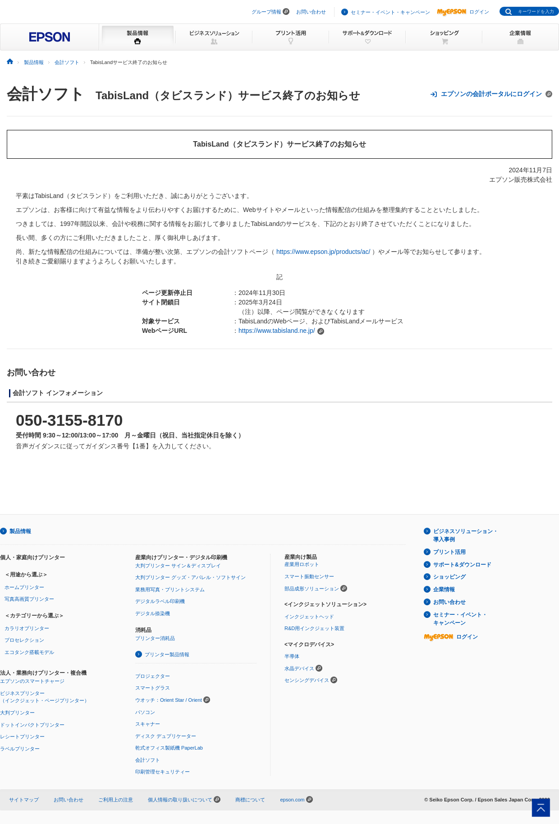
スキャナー (147, 724)
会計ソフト (46, 93)
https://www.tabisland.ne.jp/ (276, 330)
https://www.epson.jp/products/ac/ (323, 251)
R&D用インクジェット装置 (314, 628)
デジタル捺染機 (152, 613)
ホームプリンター (24, 587)
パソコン (145, 712)
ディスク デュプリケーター (165, 736)
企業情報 (444, 589)
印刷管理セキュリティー (162, 771)
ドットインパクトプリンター (32, 724)
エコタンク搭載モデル (29, 652)
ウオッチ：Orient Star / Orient (168, 700)
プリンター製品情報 (167, 654)
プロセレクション (24, 640)
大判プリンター (17, 712)
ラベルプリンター (20, 748)
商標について (250, 799)
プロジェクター (152, 676)
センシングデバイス (306, 680)
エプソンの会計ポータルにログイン (491, 94)
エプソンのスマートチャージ (32, 681)
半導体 (291, 656)
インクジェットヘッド (309, 616)
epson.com (292, 799)
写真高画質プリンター (29, 599)
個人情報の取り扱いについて (184, 799)
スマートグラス (152, 688)
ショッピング (449, 577)
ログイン (463, 11)
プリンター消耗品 (155, 638)
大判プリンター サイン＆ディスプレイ (178, 565)
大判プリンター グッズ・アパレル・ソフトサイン (190, 577)
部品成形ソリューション (311, 588)
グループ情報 (266, 11)
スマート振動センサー (309, 576)
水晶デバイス (299, 668)
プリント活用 (449, 552)
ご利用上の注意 (115, 799)
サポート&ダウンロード (462, 565)
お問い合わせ (311, 11)
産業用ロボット (301, 564)
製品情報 (20, 531)
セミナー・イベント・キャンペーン (390, 12)
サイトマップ (24, 799)
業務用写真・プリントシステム (170, 589)
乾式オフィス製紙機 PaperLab (169, 747)
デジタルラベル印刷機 (160, 601)
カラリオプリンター (27, 628)
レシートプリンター (22, 736)
